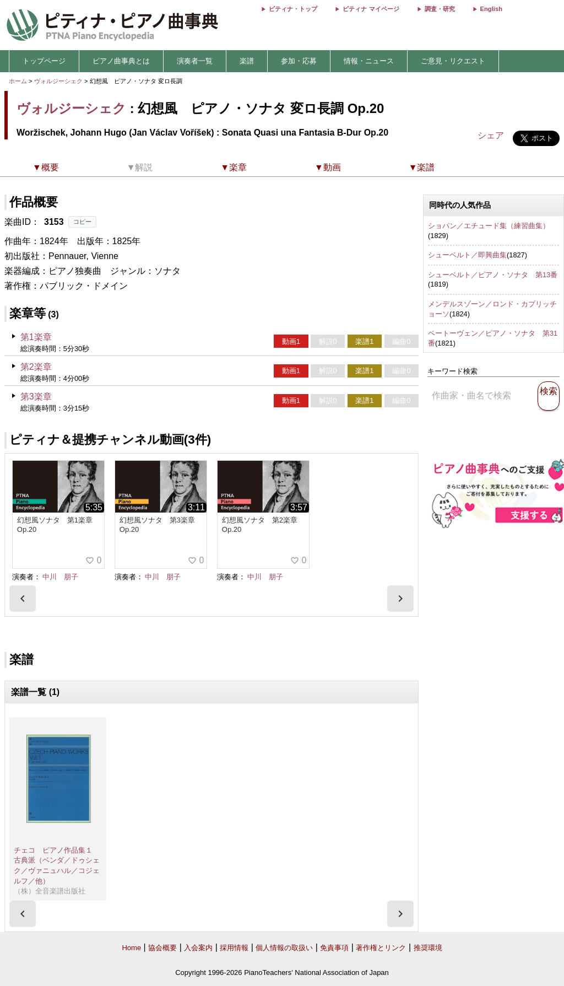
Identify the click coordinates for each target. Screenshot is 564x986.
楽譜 (247, 61)
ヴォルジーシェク (58, 81)
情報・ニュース (369, 61)
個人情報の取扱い (284, 948)
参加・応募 (299, 61)
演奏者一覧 (195, 61)
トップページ (44, 61)
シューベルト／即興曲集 (467, 255)
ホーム (18, 81)
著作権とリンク (381, 948)
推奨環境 (428, 948)
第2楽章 (36, 366)
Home (131, 948)
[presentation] (22, 598)
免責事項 (334, 948)
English (491, 9)
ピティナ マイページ (371, 9)
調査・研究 (440, 9)
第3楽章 (36, 396)
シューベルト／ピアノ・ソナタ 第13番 (492, 275)
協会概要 (162, 948)
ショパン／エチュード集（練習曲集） (489, 226)
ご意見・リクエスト (453, 61)
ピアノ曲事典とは (121, 61)
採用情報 (234, 948)
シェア (491, 135)
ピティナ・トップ (293, 9)
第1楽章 (36, 337)
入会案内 (198, 948)
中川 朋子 (60, 577)
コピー (82, 221)
